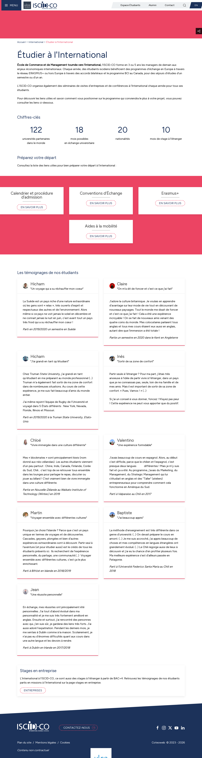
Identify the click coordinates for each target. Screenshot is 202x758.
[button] (10, 5)
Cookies (65, 742)
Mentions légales (45, 742)
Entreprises (33, 690)
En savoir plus (32, 207)
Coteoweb (158, 742)
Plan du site (24, 742)
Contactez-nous (79, 727)
